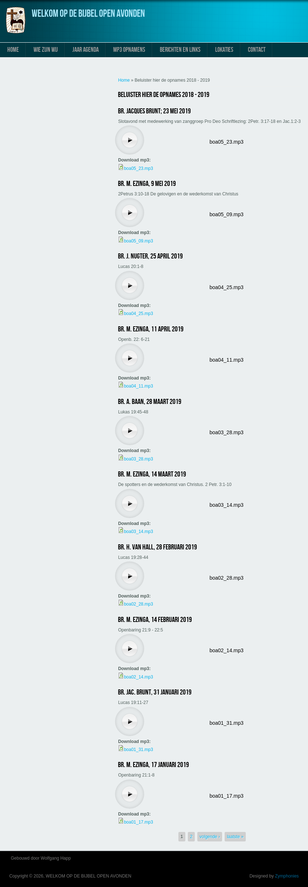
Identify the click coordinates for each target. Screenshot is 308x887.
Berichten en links (180, 50)
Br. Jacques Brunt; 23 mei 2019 (154, 111)
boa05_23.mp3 (226, 142)
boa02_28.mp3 (226, 578)
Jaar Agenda (85, 50)
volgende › (210, 836)
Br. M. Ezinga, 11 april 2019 (150, 329)
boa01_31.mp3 (226, 723)
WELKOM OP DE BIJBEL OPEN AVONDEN (88, 14)
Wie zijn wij (45, 50)
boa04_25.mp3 (226, 287)
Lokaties (224, 50)
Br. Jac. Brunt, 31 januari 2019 (154, 692)
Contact (256, 50)
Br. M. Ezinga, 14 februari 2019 (155, 619)
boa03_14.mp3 (226, 505)
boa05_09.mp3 (226, 214)
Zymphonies (287, 876)
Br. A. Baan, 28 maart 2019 (149, 401)
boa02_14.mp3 (226, 650)
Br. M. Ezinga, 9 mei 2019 (147, 183)
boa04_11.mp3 (226, 360)
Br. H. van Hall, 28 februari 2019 (157, 547)
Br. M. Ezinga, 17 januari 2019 (153, 764)
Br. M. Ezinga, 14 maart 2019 (152, 474)
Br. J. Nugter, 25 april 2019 (150, 256)
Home (13, 50)
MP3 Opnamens (129, 50)
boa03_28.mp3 (226, 432)
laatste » (235, 836)
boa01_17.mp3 (226, 796)
